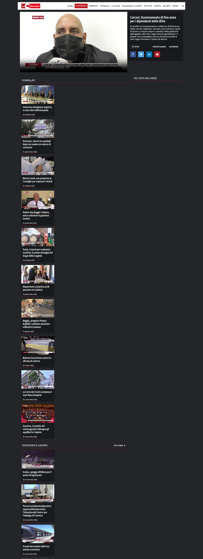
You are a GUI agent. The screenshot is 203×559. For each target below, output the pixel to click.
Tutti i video (120, 430)
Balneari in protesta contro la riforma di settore (35, 347)
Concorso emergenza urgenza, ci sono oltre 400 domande (37, 108)
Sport (176, 6)
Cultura (115, 6)
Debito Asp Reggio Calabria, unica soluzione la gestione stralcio (37, 210)
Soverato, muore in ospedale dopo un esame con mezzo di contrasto (35, 142)
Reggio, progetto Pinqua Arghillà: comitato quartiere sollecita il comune (37, 313)
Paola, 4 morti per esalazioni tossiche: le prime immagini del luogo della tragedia (36, 244)
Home (70, 6)
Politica (148, 6)
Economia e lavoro (132, 6)
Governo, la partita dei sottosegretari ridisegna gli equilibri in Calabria (34, 414)
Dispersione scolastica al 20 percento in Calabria (35, 279)
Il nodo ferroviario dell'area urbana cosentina (35, 530)
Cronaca (104, 6)
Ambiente (93, 6)
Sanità (157, 6)
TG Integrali (81, 6)
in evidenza (173, 46)
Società (167, 6)
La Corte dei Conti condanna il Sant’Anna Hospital (36, 380)
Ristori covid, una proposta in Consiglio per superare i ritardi (36, 177)
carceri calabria (159, 46)
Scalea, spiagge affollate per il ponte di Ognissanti (36, 458)
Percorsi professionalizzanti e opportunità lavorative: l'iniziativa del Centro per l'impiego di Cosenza (36, 494)
